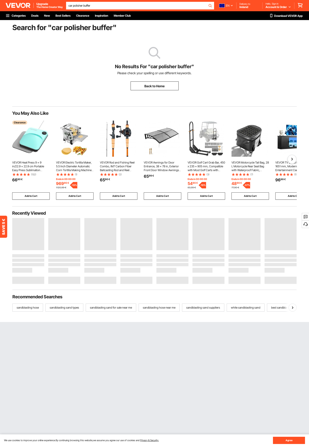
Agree (289, 440)
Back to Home (154, 86)
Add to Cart (31, 195)
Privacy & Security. (149, 440)
